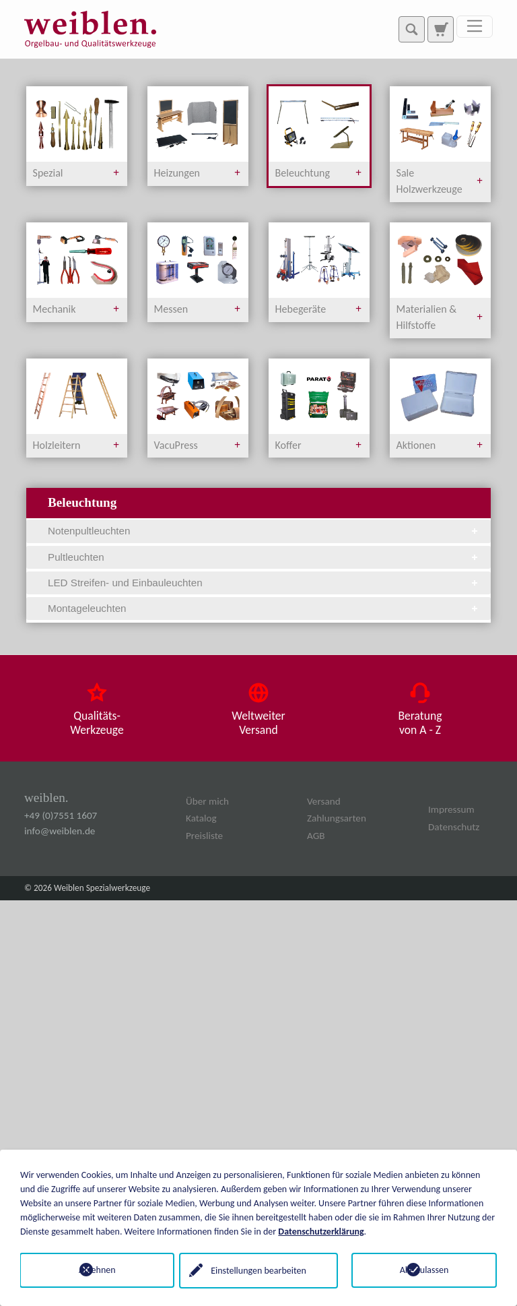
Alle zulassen (424, 1270)
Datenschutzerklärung (321, 1231)
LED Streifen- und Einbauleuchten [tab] (264, 582)
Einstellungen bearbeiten (258, 1270)
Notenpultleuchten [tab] (264, 530)
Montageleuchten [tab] (264, 608)
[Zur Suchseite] (440, 29)
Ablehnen (93, 1270)
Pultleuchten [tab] (264, 557)
